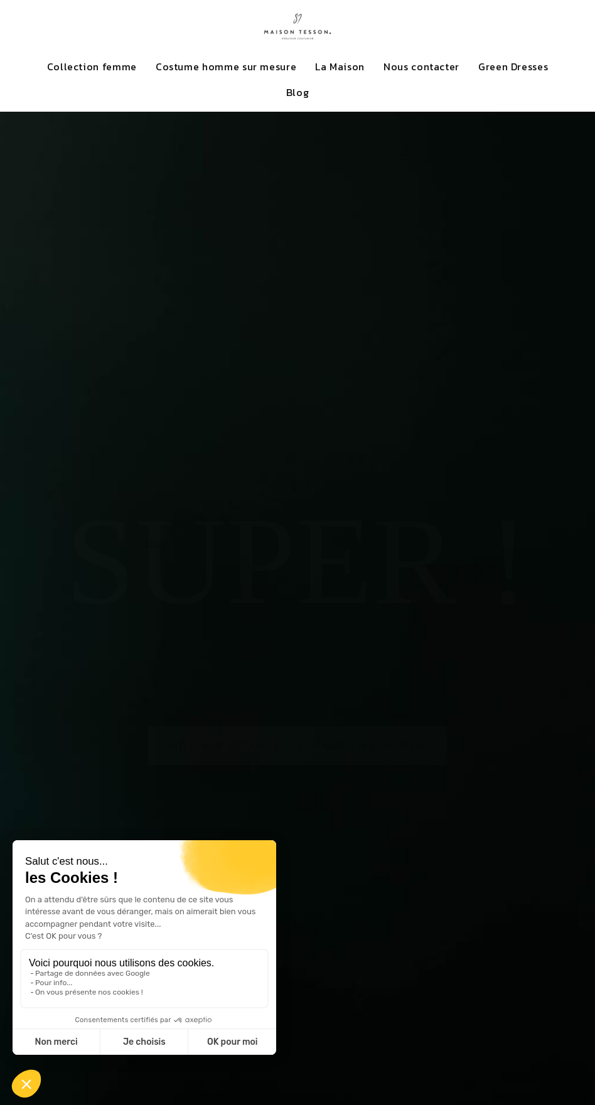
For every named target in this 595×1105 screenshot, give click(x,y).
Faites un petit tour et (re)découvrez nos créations (297, 707)
